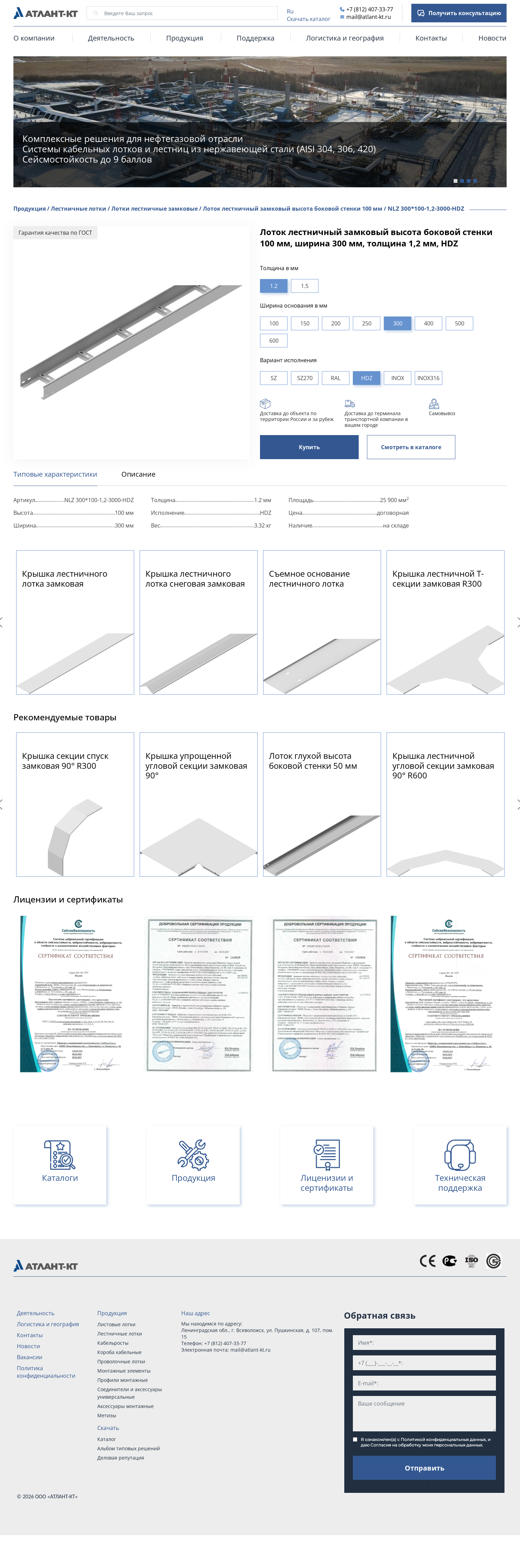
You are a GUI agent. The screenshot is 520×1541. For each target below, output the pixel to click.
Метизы (106, 1415)
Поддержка (255, 38)
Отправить (424, 1468)
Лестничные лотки (119, 1333)
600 (274, 340)
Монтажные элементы (124, 1370)
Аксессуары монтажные (125, 1406)
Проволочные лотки (121, 1361)
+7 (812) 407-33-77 (369, 9)
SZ (274, 378)
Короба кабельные (119, 1352)
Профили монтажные (122, 1380)
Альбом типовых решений (128, 1448)
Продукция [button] (184, 38)
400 (428, 323)
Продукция (112, 1313)
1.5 (304, 286)
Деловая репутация (120, 1457)
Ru (290, 11)
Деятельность (111, 38)
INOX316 (429, 378)
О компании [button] (34, 38)
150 (305, 323)
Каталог (106, 1439)
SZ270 (305, 378)
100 (274, 323)
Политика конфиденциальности (46, 1371)
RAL (335, 378)
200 (335, 323)
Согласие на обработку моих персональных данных (426, 1445)
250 (366, 323)
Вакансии (29, 1357)
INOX (397, 378)
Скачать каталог (309, 19)
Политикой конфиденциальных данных (443, 1439)
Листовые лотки (116, 1324)
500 (459, 323)
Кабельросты (113, 1343)
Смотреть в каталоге (411, 447)
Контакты (431, 38)
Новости (492, 38)
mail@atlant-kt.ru (368, 17)
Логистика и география (345, 38)
